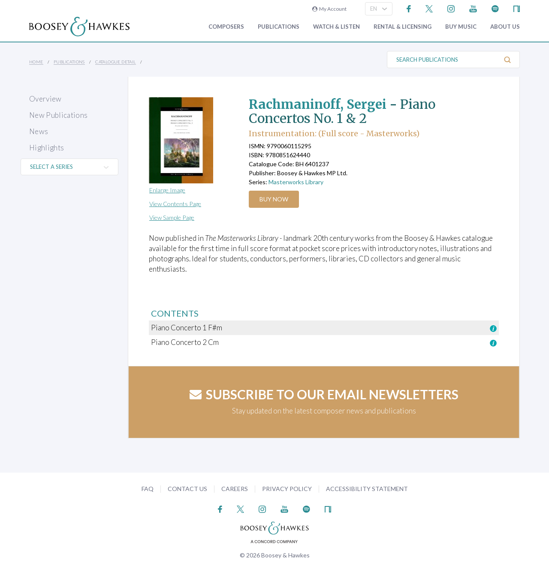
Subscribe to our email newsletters (324, 394)
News (38, 131)
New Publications (58, 115)
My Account (329, 9)
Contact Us (187, 488)
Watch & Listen (336, 27)
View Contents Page (175, 203)
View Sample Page (171, 217)
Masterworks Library (295, 182)
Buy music (461, 27)
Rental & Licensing (402, 27)
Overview (45, 98)
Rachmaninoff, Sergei (319, 104)
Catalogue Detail (115, 61)
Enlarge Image (167, 190)
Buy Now (274, 199)
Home (36, 61)
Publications (278, 27)
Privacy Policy (287, 488)
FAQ (148, 488)
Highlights (46, 147)
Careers (234, 488)
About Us (505, 27)
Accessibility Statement (367, 488)
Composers (226, 27)
